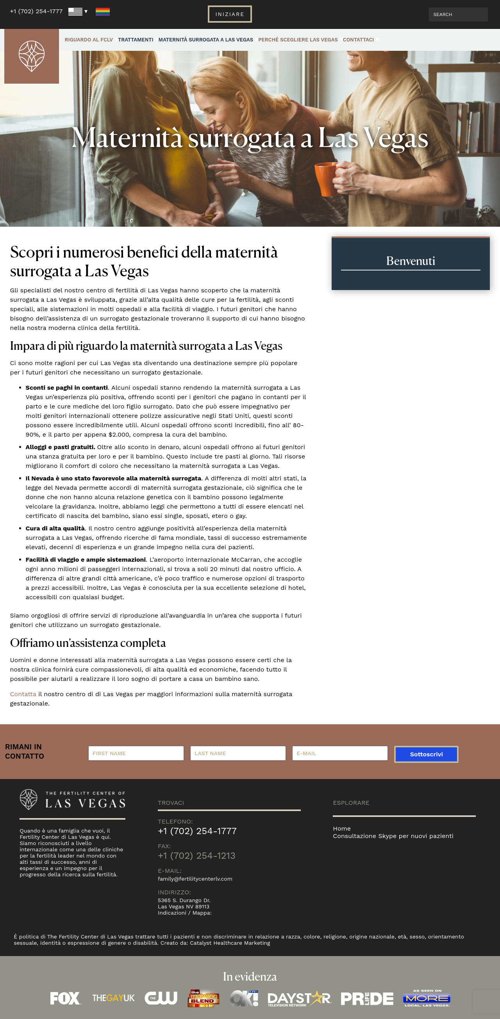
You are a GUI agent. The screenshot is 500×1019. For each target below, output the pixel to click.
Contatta (23, 694)
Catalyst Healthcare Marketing (230, 943)
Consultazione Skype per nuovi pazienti (393, 836)
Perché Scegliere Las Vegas (298, 40)
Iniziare (230, 14)
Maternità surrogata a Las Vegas (206, 40)
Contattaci (358, 40)
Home (342, 828)
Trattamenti (136, 40)
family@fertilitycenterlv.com (195, 879)
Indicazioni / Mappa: (185, 913)
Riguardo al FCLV (89, 40)
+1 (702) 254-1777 (36, 11)
